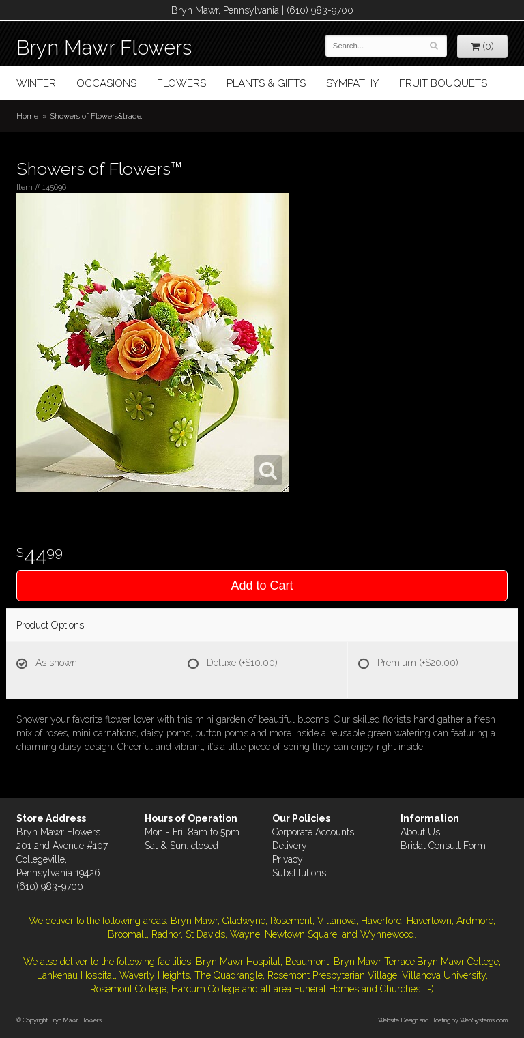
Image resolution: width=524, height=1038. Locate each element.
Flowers (181, 83)
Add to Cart (262, 585)
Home (27, 116)
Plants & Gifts (266, 83)
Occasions (106, 83)
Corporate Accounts (313, 831)
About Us (420, 831)
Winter (36, 83)
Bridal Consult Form (443, 845)
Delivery (289, 845)
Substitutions (299, 872)
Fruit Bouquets (443, 83)
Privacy (287, 859)
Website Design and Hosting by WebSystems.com (443, 1020)
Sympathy (352, 83)
